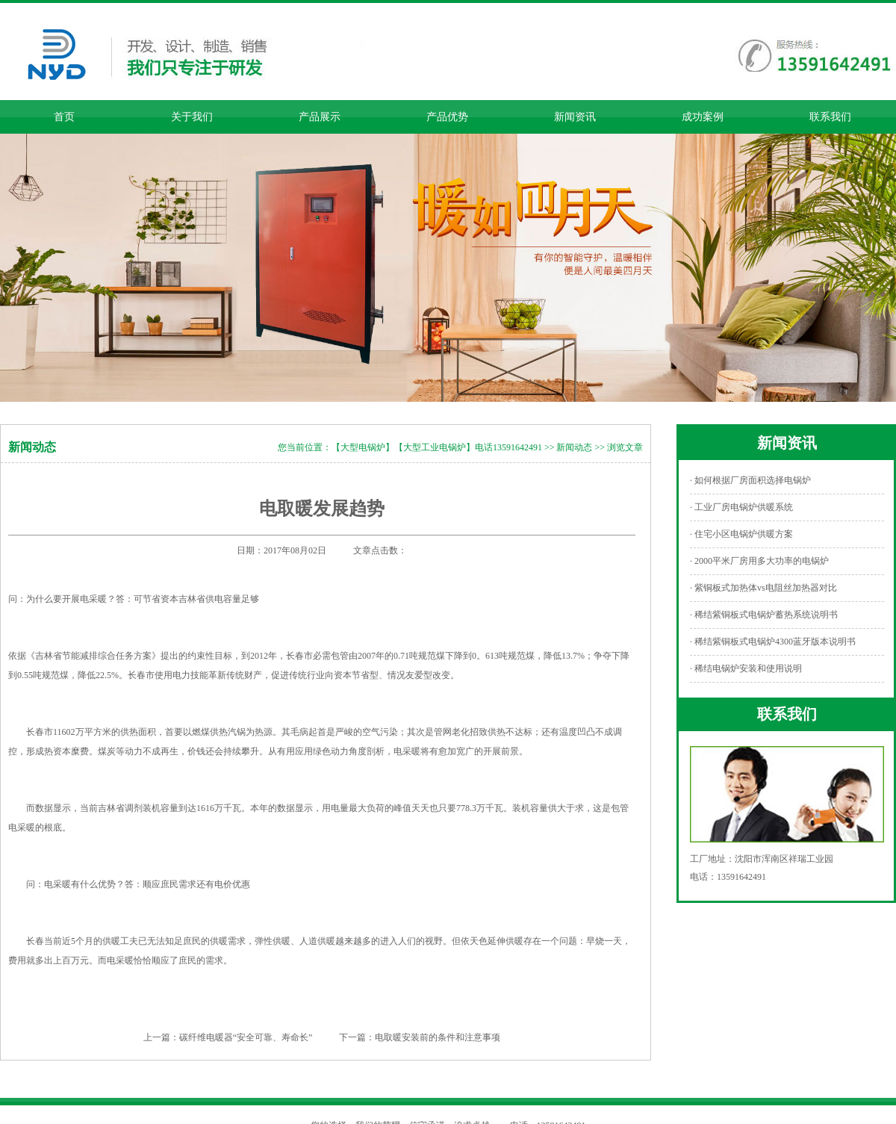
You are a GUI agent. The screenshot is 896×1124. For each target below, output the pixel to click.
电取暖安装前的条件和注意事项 (437, 1037)
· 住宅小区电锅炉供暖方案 (741, 534)
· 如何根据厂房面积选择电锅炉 (750, 480)
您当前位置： (305, 447)
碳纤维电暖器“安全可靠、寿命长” (246, 1037)
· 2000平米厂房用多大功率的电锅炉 (759, 561)
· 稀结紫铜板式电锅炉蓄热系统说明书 (764, 614)
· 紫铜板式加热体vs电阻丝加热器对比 (763, 588)
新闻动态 (574, 447)
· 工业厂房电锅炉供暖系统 (741, 507)
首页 (64, 116)
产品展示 (319, 116)
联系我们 (830, 116)
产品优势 (447, 116)
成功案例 (703, 116)
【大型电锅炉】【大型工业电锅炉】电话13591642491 (437, 447)
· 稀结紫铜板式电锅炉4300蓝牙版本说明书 (773, 641)
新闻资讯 (575, 116)
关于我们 (192, 116)
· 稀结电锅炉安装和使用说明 (746, 668)
